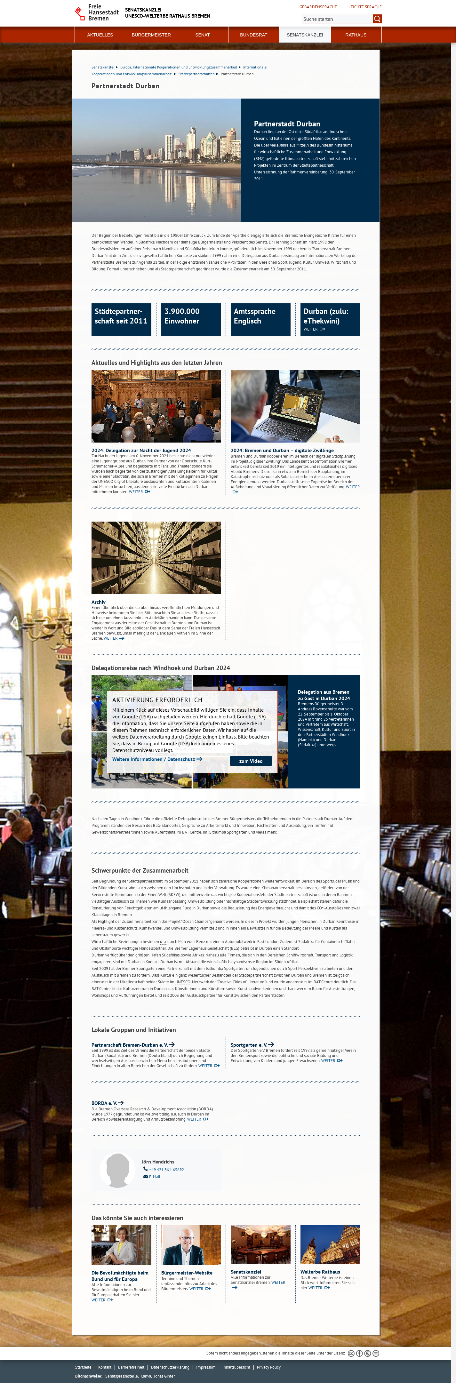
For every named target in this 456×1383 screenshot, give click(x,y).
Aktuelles (100, 34)
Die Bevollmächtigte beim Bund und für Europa (120, 1275)
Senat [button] (202, 34)
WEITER (311, 329)
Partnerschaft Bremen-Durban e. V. (130, 1045)
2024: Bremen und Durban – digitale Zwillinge (282, 450)
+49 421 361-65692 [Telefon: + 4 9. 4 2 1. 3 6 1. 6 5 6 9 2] (163, 1169)
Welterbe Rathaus (320, 1271)
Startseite (83, 1367)
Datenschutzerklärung (170, 1367)
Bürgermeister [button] (151, 34)
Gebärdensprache (318, 7)
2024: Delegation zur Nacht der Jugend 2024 (141, 450)
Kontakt (104, 1367)
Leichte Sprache (365, 7)
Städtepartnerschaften (198, 73)
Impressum (206, 1367)
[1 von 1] (226, 160)
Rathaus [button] (356, 34)
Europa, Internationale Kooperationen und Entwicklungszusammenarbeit (180, 67)
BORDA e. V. (104, 1103)
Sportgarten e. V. (249, 1045)
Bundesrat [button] (253, 34)
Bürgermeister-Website (186, 1272)
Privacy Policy (269, 1367)
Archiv (99, 602)
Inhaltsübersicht (236, 1367)
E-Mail (151, 1176)
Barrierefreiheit (131, 1367)
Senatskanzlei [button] (305, 34)
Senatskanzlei (105, 67)
